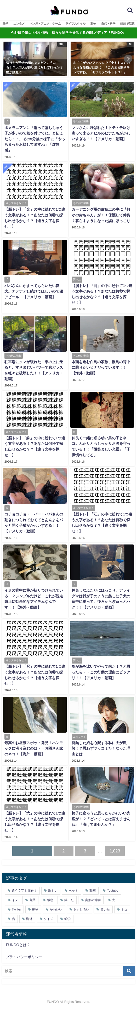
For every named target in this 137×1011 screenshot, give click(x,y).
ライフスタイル (75, 23)
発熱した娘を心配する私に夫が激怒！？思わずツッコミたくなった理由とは (101, 748)
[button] (9, 59)
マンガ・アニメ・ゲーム (45, 23)
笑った (69, 900)
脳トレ (53, 890)
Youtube (112, 890)
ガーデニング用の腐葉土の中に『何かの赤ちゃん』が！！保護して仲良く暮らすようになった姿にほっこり (101, 214)
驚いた (105, 909)
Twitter (16, 909)
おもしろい (81, 909)
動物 (93, 23)
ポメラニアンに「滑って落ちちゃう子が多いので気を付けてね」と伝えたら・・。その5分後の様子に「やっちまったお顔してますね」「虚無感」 (34, 139)
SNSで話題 (127, 23)
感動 (50, 900)
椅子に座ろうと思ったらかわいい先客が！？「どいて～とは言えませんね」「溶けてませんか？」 (101, 818)
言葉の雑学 (93, 900)
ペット (73, 890)
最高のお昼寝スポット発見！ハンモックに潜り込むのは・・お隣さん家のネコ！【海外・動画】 (33, 748)
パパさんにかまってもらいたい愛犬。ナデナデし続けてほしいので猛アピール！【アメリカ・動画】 (33, 291)
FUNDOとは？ (18, 945)
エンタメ (19, 23)
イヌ (15, 900)
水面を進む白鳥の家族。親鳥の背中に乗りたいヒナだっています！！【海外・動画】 (101, 367)
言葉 (32, 900)
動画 (92, 890)
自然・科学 (108, 23)
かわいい (56, 909)
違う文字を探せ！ (24, 890)
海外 (29, 918)
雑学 (5, 23)
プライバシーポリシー (24, 957)
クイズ (48, 918)
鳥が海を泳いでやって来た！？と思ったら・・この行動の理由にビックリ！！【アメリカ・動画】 (101, 672)
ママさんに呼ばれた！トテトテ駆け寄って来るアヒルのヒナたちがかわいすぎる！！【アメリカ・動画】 (101, 133)
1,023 (115, 851)
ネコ (124, 909)
